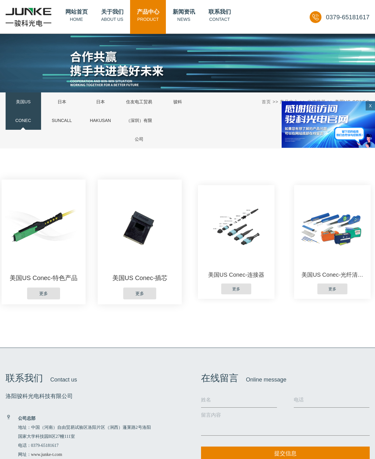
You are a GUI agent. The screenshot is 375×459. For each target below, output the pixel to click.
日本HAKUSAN (100, 111)
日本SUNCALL (62, 111)
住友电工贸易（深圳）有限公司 (139, 120)
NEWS (184, 15)
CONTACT (220, 15)
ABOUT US (112, 15)
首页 (266, 101)
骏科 (177, 101)
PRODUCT (148, 15)
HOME (76, 15)
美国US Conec (23, 111)
